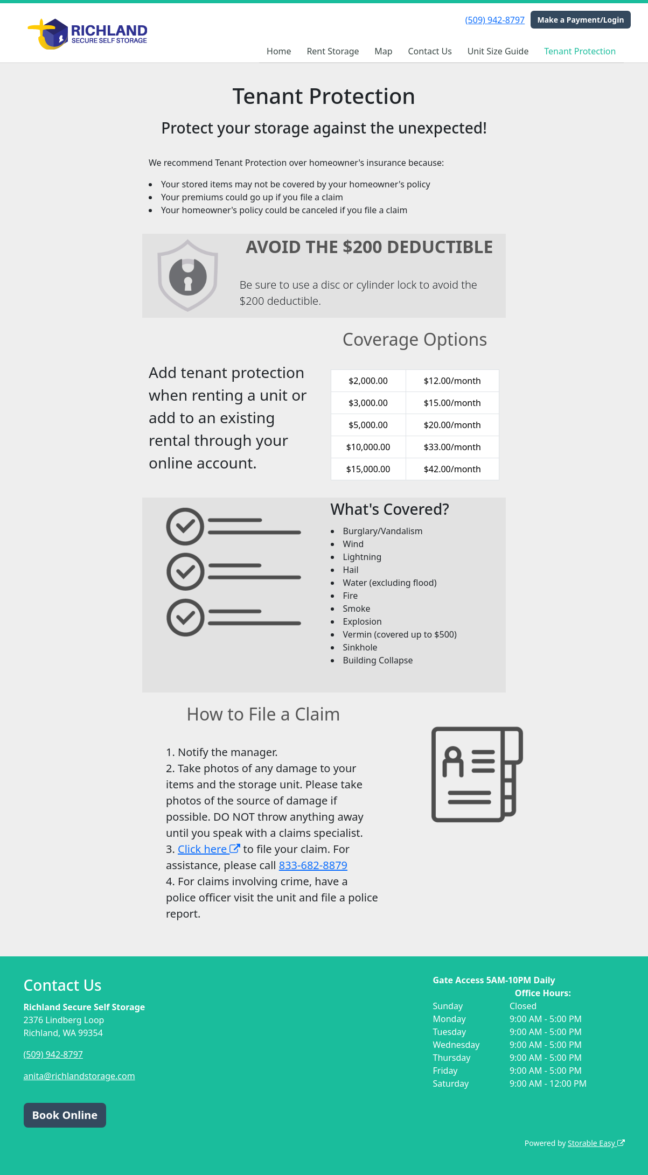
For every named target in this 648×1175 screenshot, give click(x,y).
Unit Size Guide (498, 51)
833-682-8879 (313, 865)
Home (279, 51)
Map (383, 51)
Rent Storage (332, 51)
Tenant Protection (580, 51)
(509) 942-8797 (495, 20)
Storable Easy (596, 1143)
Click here (209, 849)
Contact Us (429, 51)
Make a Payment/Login (580, 20)
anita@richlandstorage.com (79, 1076)
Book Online (65, 1115)
